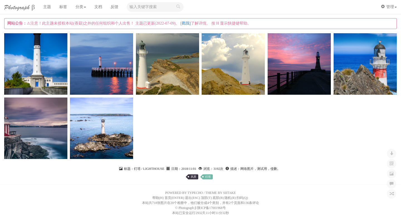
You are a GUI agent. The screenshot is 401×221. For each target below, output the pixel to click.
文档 (98, 7)
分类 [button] (80, 7)
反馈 (114, 7)
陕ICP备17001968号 (211, 208)
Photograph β (19, 7)
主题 (47, 7)
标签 (63, 7)
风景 (193, 176)
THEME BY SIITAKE (221, 193)
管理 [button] (389, 6)
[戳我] (185, 23)
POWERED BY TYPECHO (184, 193)
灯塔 (208, 176)
